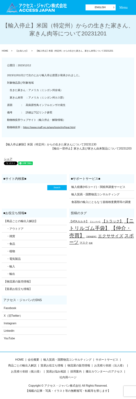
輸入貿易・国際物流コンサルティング (95, 194)
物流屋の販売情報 (78, 365)
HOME (5, 51)
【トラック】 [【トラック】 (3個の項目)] (112, 221)
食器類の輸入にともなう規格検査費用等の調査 (101, 201)
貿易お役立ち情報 (52, 365)
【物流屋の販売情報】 (18, 281)
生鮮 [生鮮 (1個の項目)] (91, 243)
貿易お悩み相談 (56, 371)
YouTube (9, 338)
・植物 (9, 251)
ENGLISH (100, 7)
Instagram (10, 323)
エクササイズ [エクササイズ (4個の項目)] (110, 236)
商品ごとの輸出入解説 (22, 365)
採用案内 (76, 371)
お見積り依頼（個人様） (26, 371)
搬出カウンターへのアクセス (104, 371)
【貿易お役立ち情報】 (18, 288)
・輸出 (9, 273)
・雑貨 (9, 236)
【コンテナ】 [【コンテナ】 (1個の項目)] (95, 222)
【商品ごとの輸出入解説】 (21, 221)
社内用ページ (68, 377)
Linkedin (9, 330)
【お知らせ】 (22, 51)
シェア (8, 158)
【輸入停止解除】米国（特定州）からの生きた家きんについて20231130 (50, 144)
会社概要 (33, 359)
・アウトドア (14, 228)
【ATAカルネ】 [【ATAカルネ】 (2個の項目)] (79, 221)
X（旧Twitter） (13, 315)
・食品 (9, 243)
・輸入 (9, 266)
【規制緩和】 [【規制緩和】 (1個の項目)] (91, 237)
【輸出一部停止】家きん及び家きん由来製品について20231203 (91, 148)
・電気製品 (12, 258)
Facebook (10, 308)
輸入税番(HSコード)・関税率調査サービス (98, 186)
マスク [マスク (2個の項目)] (84, 242)
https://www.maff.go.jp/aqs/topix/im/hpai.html (49, 127)
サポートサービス (107, 359)
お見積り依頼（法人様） (109, 365)
